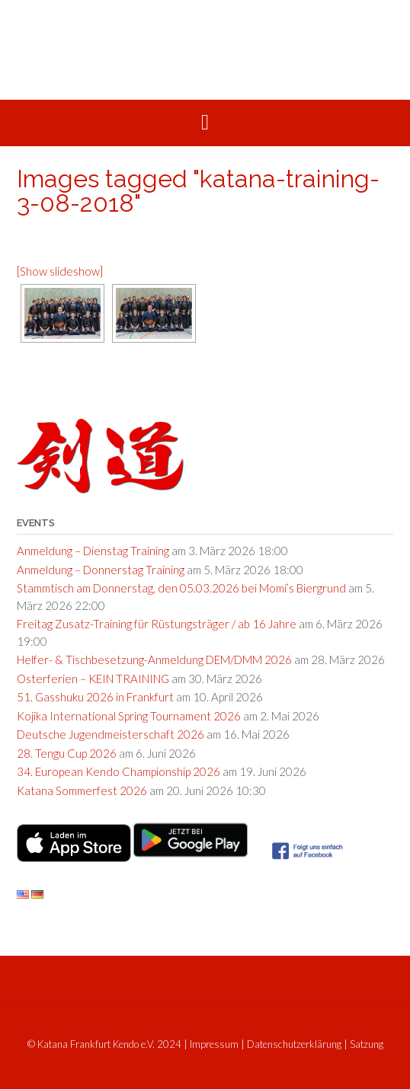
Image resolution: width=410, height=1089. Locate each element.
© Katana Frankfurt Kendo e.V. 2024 (104, 1044)
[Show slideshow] (60, 271)
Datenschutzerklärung (294, 1044)
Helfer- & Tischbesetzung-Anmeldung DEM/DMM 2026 (154, 659)
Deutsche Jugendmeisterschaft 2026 (110, 734)
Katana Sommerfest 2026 (82, 790)
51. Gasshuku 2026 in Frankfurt (95, 697)
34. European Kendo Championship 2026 (118, 771)
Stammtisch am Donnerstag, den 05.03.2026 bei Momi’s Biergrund (181, 588)
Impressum (214, 1044)
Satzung (366, 1044)
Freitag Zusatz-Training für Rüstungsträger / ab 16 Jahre (156, 624)
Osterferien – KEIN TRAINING (93, 678)
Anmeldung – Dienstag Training (93, 550)
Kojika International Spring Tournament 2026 (129, 716)
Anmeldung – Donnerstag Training (100, 569)
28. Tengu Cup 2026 (67, 753)
